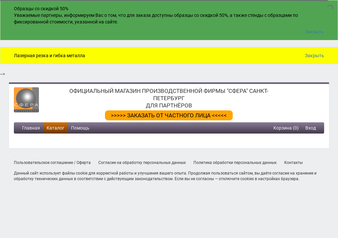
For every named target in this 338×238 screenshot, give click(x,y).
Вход (310, 128)
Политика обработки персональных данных (235, 162)
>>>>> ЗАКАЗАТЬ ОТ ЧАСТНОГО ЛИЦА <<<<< (169, 115)
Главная (31, 128)
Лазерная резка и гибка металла (49, 55)
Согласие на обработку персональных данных (142, 162)
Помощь (80, 128)
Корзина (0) (286, 128)
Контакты (293, 162)
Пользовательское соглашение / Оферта (52, 162)
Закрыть (314, 31)
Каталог (55, 128)
